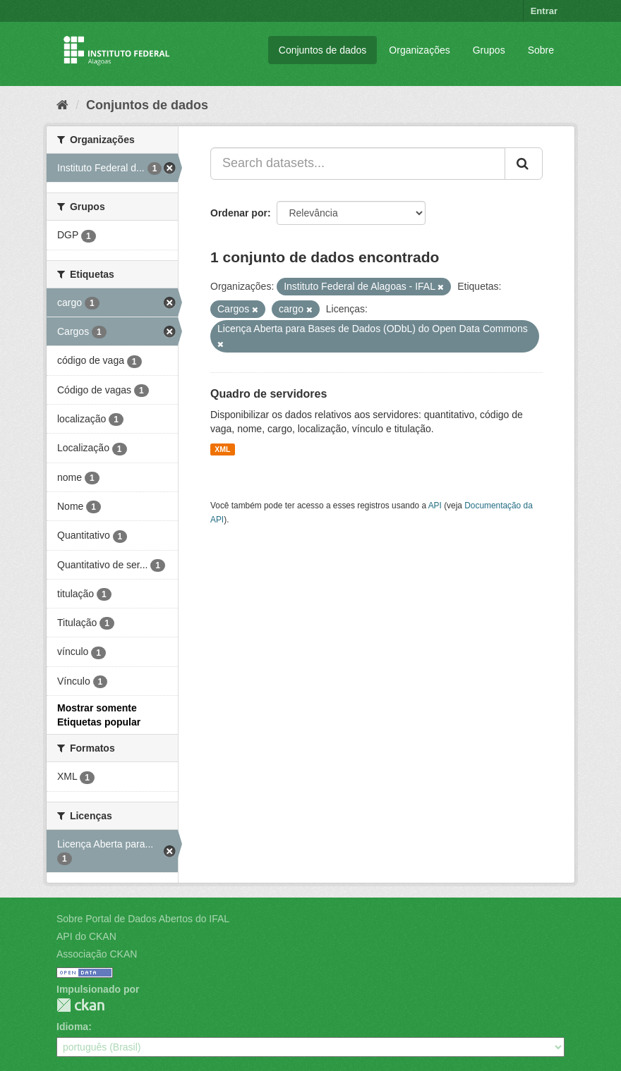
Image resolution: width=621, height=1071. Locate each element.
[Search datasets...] (357, 163)
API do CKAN (86, 936)
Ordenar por (238, 213)
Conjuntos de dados (323, 50)
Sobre (541, 50)
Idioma (72, 1026)
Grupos (489, 50)
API (435, 505)
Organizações (419, 50)
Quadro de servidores (268, 394)
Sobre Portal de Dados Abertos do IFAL (142, 918)
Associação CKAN (96, 954)
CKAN (80, 1005)
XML (222, 449)
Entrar (544, 11)
